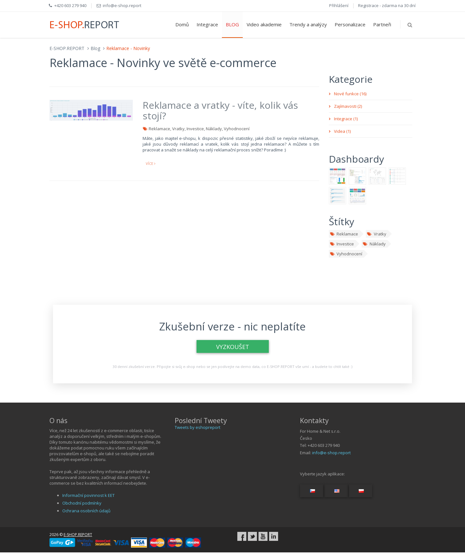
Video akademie (264, 24)
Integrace (207, 24)
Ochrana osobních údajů (86, 511)
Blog (95, 48)
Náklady (374, 244)
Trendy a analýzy (308, 24)
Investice (342, 244)
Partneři (382, 24)
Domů (182, 24)
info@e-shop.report (331, 453)
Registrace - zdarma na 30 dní (387, 5)
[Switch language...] (311, 490)
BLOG (232, 24)
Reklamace (344, 234)
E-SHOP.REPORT (66, 48)
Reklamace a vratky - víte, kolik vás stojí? (220, 110)
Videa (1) (342, 131)
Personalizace (350, 24)
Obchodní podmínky (81, 503)
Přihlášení (338, 5)
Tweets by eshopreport (197, 427)
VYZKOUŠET (232, 347)
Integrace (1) (346, 119)
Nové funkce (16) (350, 94)
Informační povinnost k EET (88, 495)
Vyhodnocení (346, 254)
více (150, 163)
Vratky (376, 234)
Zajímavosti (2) (348, 106)
